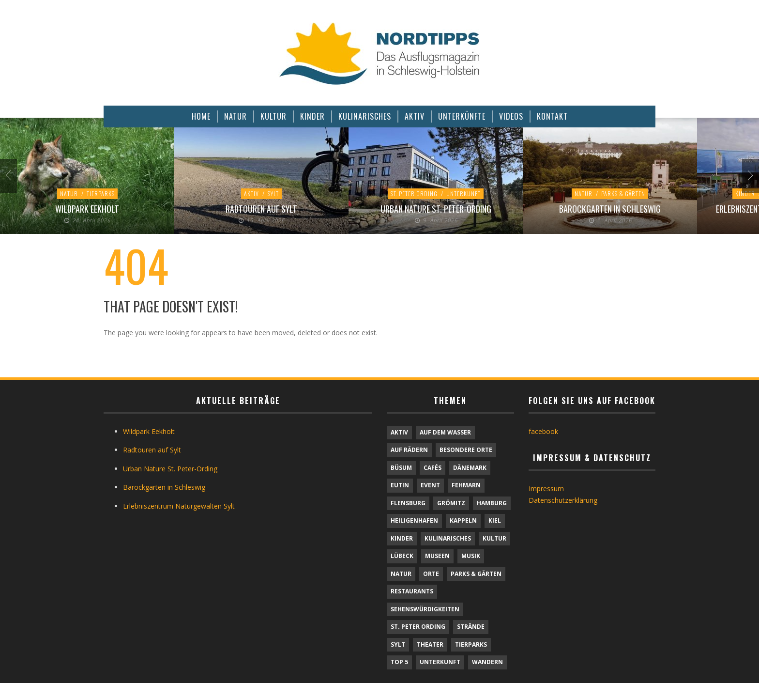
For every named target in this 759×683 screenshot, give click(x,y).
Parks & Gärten (623, 193)
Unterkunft (463, 193)
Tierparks (101, 193)
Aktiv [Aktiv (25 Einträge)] (399, 432)
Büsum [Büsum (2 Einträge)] (401, 468)
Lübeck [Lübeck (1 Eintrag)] (402, 556)
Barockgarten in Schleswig (610, 208)
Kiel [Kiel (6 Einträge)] (494, 520)
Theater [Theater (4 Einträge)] (430, 644)
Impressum (546, 488)
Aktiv (251, 193)
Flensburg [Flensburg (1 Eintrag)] (408, 503)
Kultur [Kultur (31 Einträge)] (494, 538)
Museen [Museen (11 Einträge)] (437, 556)
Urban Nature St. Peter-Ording (435, 208)
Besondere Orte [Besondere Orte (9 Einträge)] (466, 450)
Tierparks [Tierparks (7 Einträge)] (471, 644)
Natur (69, 193)
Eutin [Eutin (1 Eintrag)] (400, 485)
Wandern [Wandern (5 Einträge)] (487, 662)
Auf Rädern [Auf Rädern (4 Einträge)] (409, 450)
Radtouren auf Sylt (261, 208)
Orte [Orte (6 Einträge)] (431, 574)
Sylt (273, 193)
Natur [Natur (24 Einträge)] (401, 574)
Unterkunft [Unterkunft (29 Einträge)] (440, 662)
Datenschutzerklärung (563, 500)
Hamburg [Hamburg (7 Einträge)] (492, 503)
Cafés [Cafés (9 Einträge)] (432, 468)
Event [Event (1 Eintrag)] (430, 485)
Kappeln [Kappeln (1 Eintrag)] (463, 520)
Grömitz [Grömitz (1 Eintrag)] (451, 503)
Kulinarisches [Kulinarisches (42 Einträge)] (448, 538)
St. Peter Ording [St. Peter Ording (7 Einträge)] (418, 626)
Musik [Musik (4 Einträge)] (470, 556)
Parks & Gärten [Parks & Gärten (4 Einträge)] (476, 574)
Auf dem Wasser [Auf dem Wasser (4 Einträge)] (445, 432)
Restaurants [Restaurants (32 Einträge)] (412, 591)
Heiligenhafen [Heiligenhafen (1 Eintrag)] (414, 520)
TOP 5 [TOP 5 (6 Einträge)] (399, 662)
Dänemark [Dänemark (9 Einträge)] (469, 468)
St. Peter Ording (414, 193)
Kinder (745, 193)
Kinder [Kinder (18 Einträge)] (402, 538)
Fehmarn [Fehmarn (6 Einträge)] (466, 485)
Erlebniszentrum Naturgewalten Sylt (179, 506)
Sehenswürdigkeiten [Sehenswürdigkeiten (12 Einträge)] (425, 609)
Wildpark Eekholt (87, 208)
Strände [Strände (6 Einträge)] (471, 626)
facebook (543, 431)
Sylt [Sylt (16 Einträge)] (398, 644)
